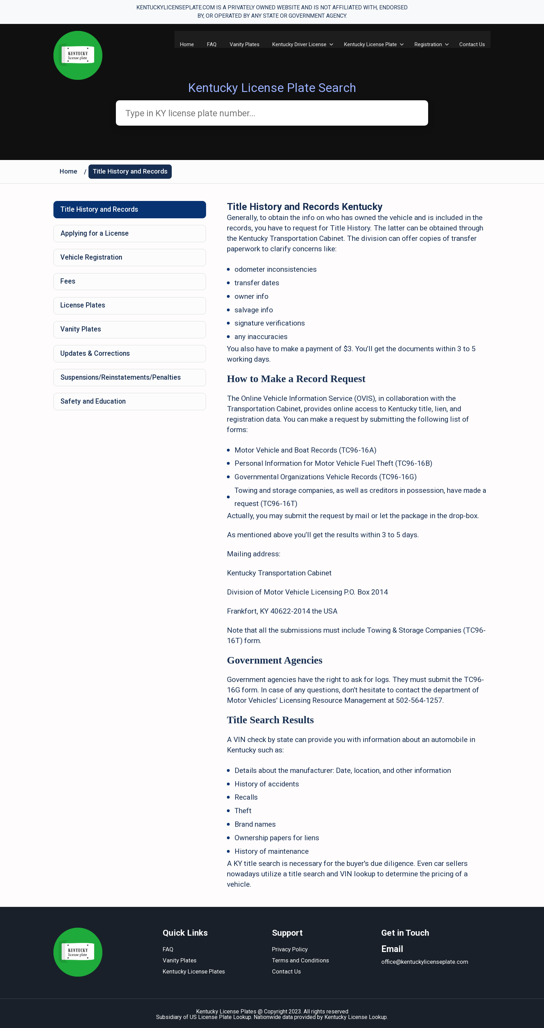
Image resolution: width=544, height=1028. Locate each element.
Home (183, 44)
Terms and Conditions (301, 958)
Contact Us (472, 44)
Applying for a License (96, 235)
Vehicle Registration (92, 260)
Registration (428, 44)
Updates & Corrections (96, 359)
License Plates (84, 309)
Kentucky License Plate (369, 44)
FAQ (209, 44)
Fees (68, 285)
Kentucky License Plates (194, 970)
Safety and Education (94, 408)
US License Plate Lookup (220, 1015)
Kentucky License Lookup (355, 1015)
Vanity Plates (242, 44)
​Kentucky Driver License (298, 44)
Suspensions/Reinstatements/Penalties (123, 383)
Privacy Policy (290, 947)
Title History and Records (131, 173)
